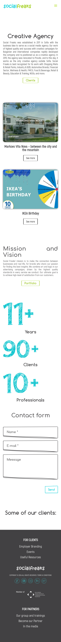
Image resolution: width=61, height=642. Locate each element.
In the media (30, 626)
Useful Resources (30, 557)
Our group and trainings (30, 615)
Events (30, 552)
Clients (30, 80)
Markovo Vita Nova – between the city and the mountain (30, 148)
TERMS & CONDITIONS (44, 575)
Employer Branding (30, 546)
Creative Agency (31, 35)
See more (30, 158)
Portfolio (30, 283)
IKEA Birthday (30, 213)
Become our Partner (30, 621)
